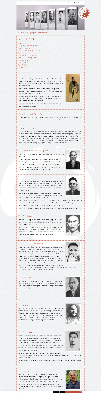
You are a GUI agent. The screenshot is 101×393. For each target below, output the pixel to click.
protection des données (76, 392)
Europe (20, 33)
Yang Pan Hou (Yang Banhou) (27, 55)
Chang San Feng (23, 43)
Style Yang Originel (30, 33)
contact (67, 392)
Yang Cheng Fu (23, 62)
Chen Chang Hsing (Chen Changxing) (29, 50)
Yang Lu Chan (22, 53)
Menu (80, 3)
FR (74, 3)
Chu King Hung (23, 67)
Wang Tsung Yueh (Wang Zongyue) (29, 46)
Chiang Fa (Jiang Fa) (24, 48)
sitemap (62, 392)
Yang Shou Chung (23, 65)
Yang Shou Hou (23, 60)
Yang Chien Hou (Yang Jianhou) (27, 58)
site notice (56, 392)
